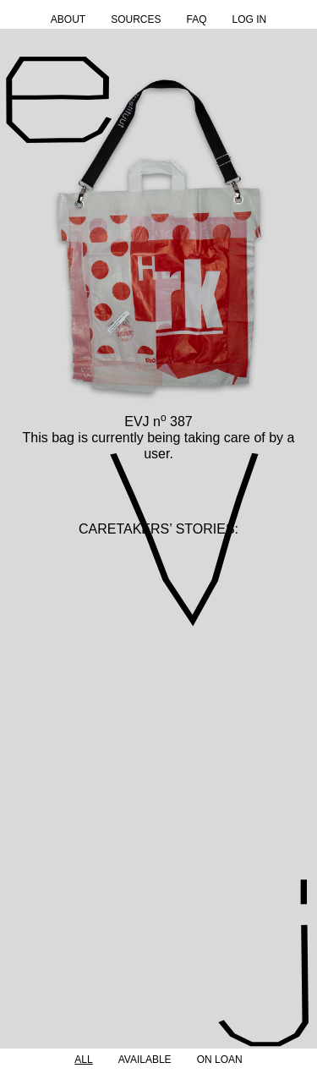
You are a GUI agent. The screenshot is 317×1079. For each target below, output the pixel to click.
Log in (249, 19)
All (83, 1059)
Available (145, 1059)
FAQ (196, 19)
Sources (136, 19)
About (68, 19)
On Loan (220, 1059)
